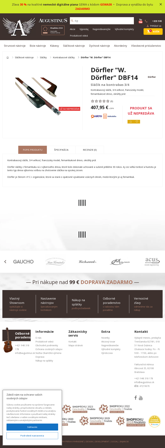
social (114, 441)
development (102, 441)
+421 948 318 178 (143, 378)
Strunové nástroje (15, 45)
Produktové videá (79, 35)
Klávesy (54, 45)
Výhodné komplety (124, 29)
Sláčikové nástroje (74, 45)
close (161, 4)
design (89, 441)
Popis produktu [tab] (32, 149)
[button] (6, 261)
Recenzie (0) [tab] (90, 149)
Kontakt (72, 341)
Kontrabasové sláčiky (64, 57)
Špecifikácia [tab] (61, 149)
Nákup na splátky (44, 360)
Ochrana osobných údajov (48, 349)
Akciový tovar (108, 341)
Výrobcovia (107, 352)
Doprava (39, 356)
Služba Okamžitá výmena (48, 352)
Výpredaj (84, 29)
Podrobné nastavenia (32, 435)
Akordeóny (120, 45)
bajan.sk (124, 441)
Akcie (72, 29)
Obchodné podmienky (46, 345)
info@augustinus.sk (25, 352)
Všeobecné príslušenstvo (146, 45)
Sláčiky (43, 57)
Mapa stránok (75, 345)
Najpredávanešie (110, 345)
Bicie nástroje (38, 45)
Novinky (105, 337)
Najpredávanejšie (102, 29)
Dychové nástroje (99, 45)
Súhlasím (32, 427)
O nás (38, 337)
